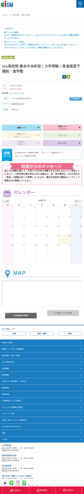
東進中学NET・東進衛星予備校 (28, 153)
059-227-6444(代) (13, 450)
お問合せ (68, 490)
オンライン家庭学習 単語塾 (26, 156)
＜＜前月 (6, 201)
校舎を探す (16, 15)
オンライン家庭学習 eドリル (53, 153)
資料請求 (42, 490)
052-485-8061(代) (13, 471)
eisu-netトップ (6, 15)
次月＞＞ (78, 201)
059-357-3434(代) (13, 460)
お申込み (15, 490)
